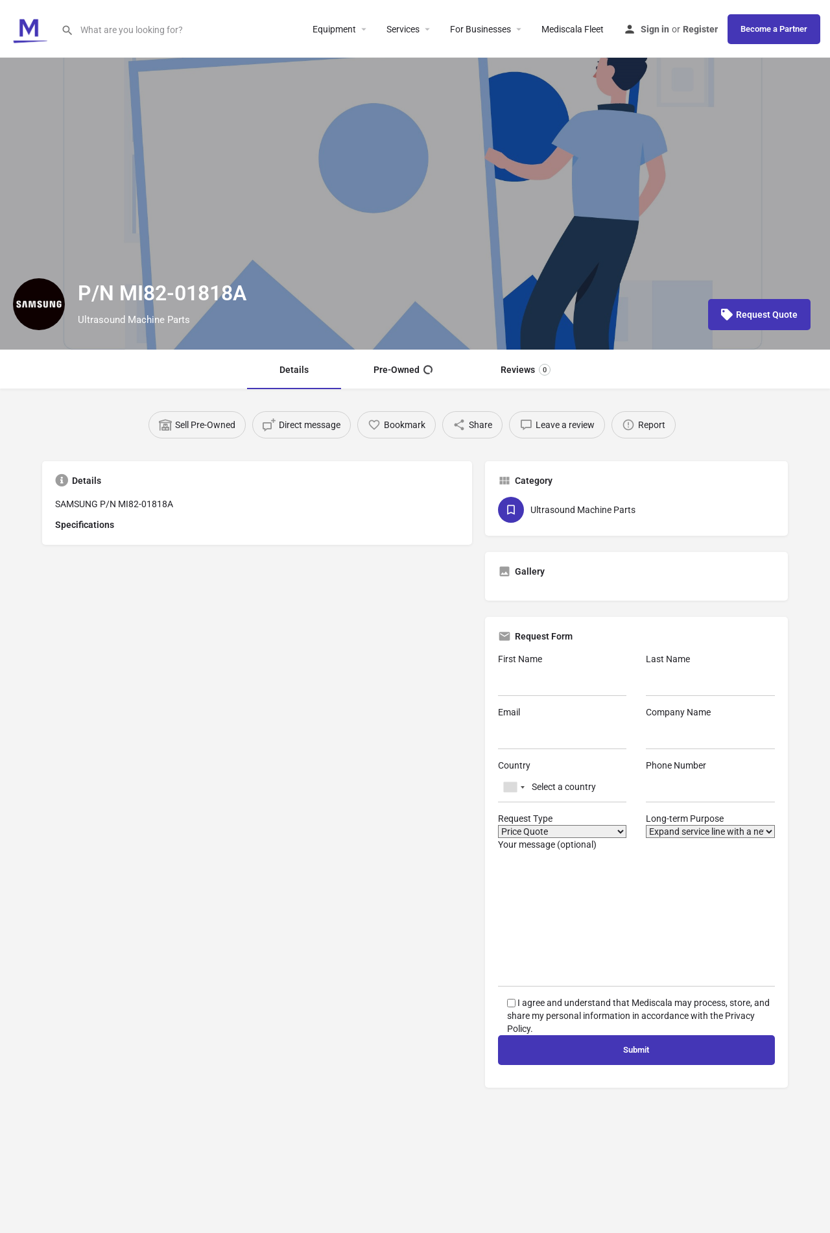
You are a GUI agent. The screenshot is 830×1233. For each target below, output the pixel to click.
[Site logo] (30, 28)
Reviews (526, 370)
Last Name (710, 675)
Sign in (655, 29)
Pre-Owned (403, 369)
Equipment (334, 29)
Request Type (562, 825)
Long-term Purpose (710, 825)
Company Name (710, 728)
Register (700, 29)
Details (294, 370)
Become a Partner (774, 29)
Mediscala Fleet (572, 29)
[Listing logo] (39, 304)
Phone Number (710, 781)
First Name (562, 675)
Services (403, 29)
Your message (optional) (637, 913)
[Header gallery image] (415, 204)
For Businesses (480, 29)
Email (562, 728)
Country (562, 781)
